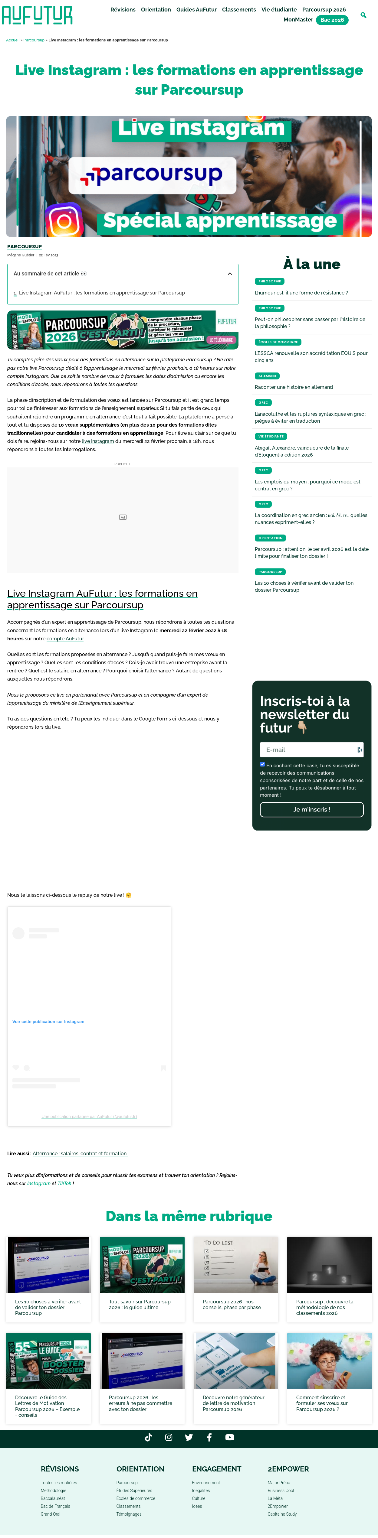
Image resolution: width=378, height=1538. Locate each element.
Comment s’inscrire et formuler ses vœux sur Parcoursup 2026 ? (322, 1403)
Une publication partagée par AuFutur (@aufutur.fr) (89, 1116)
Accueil (12, 39)
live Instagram (98, 441)
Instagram (39, 1183)
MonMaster (298, 19)
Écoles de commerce (278, 342)
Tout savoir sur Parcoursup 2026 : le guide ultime (140, 1304)
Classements (239, 9)
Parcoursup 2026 (324, 9)
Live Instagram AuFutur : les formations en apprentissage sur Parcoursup (102, 293)
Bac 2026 (332, 20)
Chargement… (122, 810)
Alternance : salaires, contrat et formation (80, 1153)
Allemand (267, 376)
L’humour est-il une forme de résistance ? (301, 293)
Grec (263, 402)
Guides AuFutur (196, 9)
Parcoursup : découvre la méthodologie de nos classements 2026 (324, 1307)
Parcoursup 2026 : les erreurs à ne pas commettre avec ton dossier (140, 1403)
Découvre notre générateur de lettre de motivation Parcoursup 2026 (234, 1403)
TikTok (64, 1183)
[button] (363, 15)
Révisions (123, 9)
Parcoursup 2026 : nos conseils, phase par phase (232, 1304)
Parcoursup (34, 39)
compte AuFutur (65, 639)
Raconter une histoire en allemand (294, 387)
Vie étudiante (279, 9)
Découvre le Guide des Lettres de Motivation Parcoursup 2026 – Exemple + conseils (47, 1406)
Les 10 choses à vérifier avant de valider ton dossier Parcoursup (48, 1307)
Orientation (156, 9)
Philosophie (269, 281)
